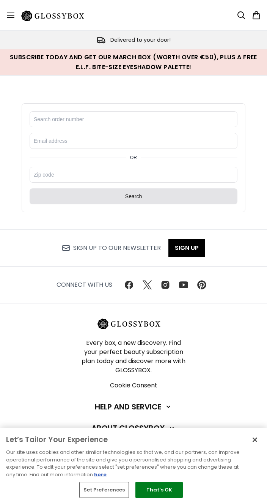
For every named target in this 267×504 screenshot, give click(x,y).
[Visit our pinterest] (202, 285)
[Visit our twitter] (147, 285)
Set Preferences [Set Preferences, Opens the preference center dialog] (104, 489)
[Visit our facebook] (129, 285)
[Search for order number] (133, 119)
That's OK (159, 489)
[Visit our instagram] (165, 285)
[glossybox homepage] (57, 15)
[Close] (255, 439)
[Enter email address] (133, 141)
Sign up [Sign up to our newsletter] (187, 247)
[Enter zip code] (133, 175)
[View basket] (256, 15)
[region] (133, 466)
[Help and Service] (133, 406)
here (100, 474)
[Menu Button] (10, 15)
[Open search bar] (241, 15)
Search (133, 196)
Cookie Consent (133, 385)
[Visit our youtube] (183, 285)
